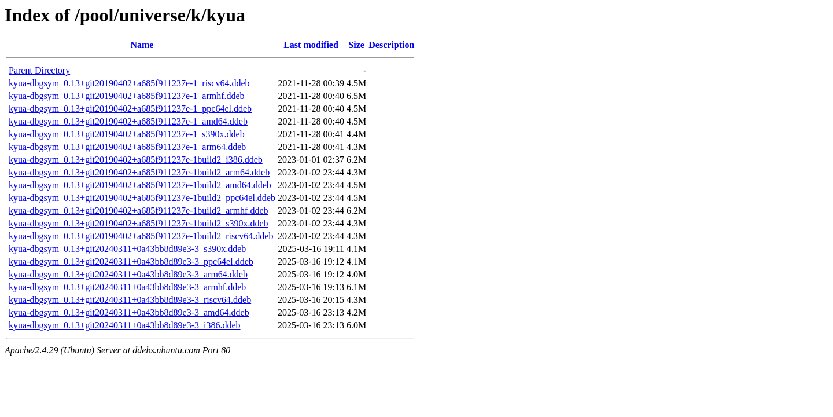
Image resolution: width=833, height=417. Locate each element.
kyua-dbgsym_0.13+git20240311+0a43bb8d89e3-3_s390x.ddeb (127, 249)
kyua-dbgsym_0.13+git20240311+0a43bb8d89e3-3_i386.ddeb (125, 325)
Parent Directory (39, 70)
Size (356, 45)
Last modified (310, 45)
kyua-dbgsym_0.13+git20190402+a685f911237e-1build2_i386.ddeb (136, 159)
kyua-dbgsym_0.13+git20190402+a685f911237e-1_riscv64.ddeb (129, 83)
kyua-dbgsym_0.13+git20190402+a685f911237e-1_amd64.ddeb (128, 121)
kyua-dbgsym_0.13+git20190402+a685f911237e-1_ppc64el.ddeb (130, 109)
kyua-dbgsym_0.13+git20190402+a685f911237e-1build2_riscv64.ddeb (141, 236)
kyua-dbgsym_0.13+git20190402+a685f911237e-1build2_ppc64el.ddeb (142, 198)
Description (391, 45)
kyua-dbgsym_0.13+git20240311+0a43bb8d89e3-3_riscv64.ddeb (130, 300)
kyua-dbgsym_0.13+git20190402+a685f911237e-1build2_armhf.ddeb (138, 210)
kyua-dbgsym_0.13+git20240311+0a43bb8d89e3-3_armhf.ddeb (127, 287)
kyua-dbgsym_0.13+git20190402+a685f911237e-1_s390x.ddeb (127, 134)
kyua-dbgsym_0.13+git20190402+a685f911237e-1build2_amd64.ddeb (140, 185)
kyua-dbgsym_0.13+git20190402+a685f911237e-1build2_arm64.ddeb (139, 172)
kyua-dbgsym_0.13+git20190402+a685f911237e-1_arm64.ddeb (127, 147)
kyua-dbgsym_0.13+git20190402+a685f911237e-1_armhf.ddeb (127, 96)
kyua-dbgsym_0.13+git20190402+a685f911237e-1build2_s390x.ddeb (138, 223)
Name (141, 45)
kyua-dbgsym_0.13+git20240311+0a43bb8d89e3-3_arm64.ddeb (128, 274)
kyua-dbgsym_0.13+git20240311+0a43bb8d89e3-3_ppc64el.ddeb (131, 261)
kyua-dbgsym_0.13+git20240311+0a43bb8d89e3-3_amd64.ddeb (129, 312)
